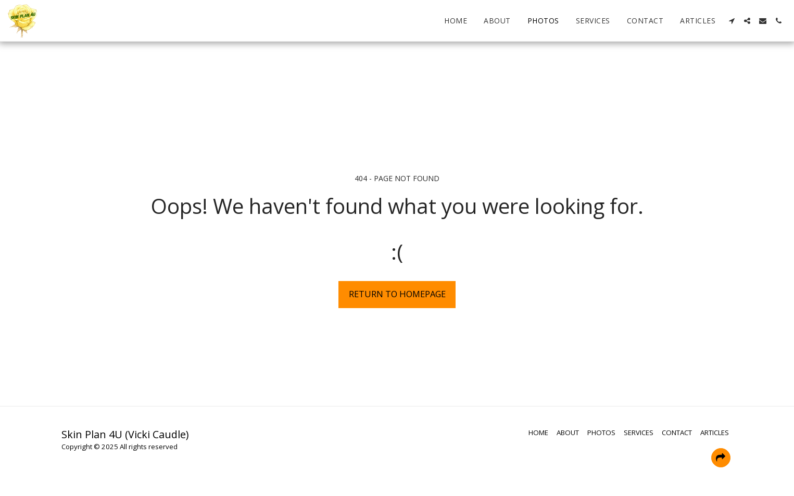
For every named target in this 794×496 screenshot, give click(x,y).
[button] (731, 20)
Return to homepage (397, 294)
